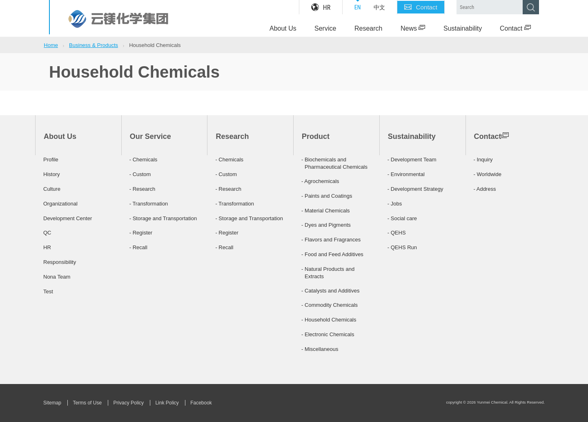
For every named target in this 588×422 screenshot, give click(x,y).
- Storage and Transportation (163, 218)
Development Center (67, 218)
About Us (283, 28)
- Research (142, 189)
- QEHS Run (402, 247)
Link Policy (166, 403)
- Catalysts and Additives (330, 291)
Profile (50, 159)
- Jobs (395, 204)
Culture (51, 189)
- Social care (402, 218)
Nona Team (56, 277)
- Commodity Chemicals (329, 305)
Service (325, 28)
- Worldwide (487, 174)
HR (320, 7)
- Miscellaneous (319, 349)
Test (48, 291)
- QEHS (397, 233)
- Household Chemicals (328, 320)
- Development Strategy (415, 189)
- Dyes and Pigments (326, 225)
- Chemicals (143, 159)
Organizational (60, 204)
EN (357, 7)
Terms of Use (87, 403)
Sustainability (462, 28)
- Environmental (406, 174)
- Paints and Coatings (326, 196)
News (413, 28)
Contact (421, 7)
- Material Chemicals (325, 211)
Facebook (201, 403)
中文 (379, 7)
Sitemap (52, 403)
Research (368, 28)
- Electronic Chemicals (327, 334)
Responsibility (59, 262)
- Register (140, 233)
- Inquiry (483, 159)
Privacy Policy (128, 403)
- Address (485, 189)
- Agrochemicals (320, 181)
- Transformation (148, 204)
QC (47, 233)
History (51, 174)
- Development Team (412, 159)
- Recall (138, 247)
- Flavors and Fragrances (331, 240)
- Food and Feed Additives (332, 254)
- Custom (140, 174)
